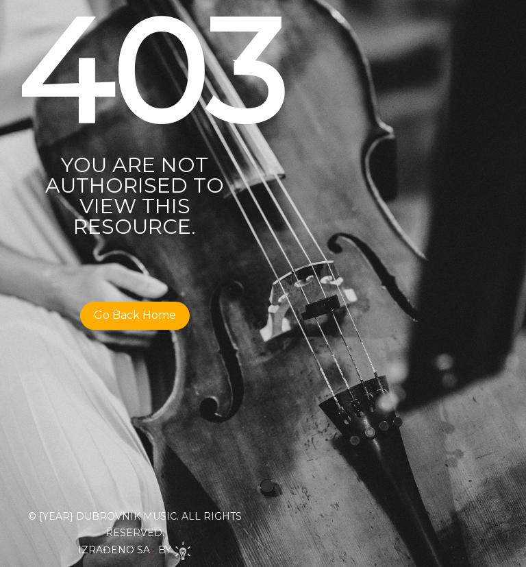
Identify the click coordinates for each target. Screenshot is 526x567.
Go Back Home (135, 315)
